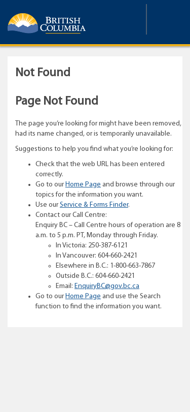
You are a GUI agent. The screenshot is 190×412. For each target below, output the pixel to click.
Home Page (83, 184)
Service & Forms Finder (94, 205)
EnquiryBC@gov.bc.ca (106, 286)
